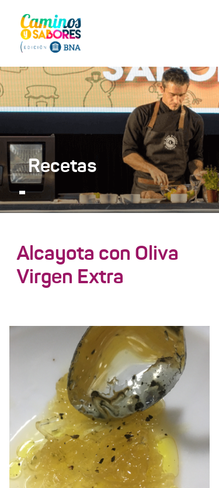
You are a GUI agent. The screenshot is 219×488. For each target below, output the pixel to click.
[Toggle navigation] (193, 32)
